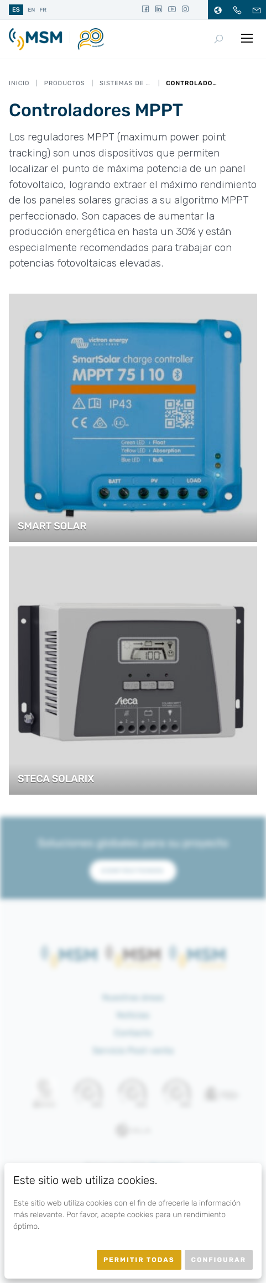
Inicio (19, 83)
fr (42, 10)
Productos (64, 83)
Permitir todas (139, 1260)
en (31, 10)
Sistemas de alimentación (126, 83)
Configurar (218, 1260)
